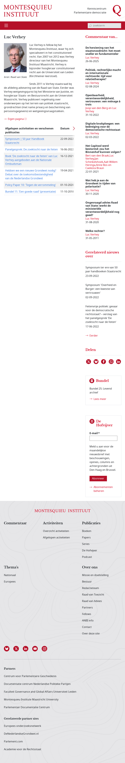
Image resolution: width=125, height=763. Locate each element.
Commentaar (15, 523)
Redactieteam (90, 588)
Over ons (89, 567)
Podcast (87, 557)
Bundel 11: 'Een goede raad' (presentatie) (30, 192)
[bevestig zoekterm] (90, 25)
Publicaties (91, 523)
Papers (86, 538)
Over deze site (91, 634)
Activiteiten (53, 523)
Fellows (86, 614)
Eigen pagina (16, 119)
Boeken (86, 531)
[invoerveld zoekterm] (104, 25)
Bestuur (87, 582)
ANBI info (88, 621)
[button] (8, 648)
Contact (87, 627)
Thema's (11, 567)
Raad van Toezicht (93, 595)
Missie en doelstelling (95, 575)
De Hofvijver (89, 551)
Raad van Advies (92, 601)
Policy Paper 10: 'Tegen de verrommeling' (30, 185)
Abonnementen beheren (103, 489)
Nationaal (10, 575)
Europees (10, 582)
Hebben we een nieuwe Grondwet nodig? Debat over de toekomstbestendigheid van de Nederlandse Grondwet (30, 174)
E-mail (94, 433)
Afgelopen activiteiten (56, 538)
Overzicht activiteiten (56, 531)
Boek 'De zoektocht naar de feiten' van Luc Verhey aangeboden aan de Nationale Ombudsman (31, 160)
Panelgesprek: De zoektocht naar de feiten (31, 149)
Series (86, 544)
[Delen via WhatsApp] (111, 361)
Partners (87, 608)
